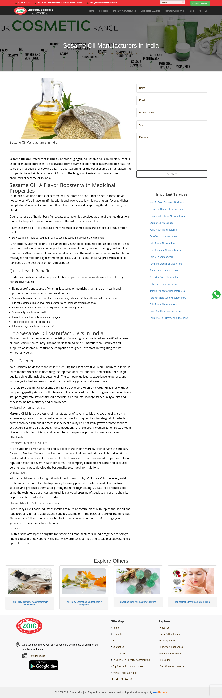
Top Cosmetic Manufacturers (127, 666)
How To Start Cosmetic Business (167, 203)
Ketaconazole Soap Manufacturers (168, 298)
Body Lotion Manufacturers (164, 271)
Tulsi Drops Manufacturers (164, 305)
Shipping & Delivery (170, 653)
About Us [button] (203, 10)
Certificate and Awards (172, 666)
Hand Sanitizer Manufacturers (165, 312)
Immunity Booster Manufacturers (167, 292)
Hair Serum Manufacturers (164, 244)
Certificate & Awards (150, 10)
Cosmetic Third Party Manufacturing (169, 319)
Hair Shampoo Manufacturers (165, 251)
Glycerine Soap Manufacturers (165, 278)
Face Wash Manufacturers (163, 237)
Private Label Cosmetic (124, 672)
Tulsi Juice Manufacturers (163, 285)
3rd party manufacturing (124, 10)
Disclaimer (166, 659)
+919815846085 (24, 2)
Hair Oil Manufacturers (161, 258)
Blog (192, 10)
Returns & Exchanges (171, 646)
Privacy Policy (167, 640)
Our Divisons (119, 653)
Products (103, 10)
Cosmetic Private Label (162, 223)
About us (164, 627)
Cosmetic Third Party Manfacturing (131, 659)
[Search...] (172, 2)
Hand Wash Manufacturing (163, 230)
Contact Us (118, 646)
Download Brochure (200, 3)
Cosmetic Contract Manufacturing (168, 217)
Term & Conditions (170, 634)
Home (91, 10)
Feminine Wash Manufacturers (166, 264)
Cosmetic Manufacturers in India (167, 210)
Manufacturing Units (174, 10)
